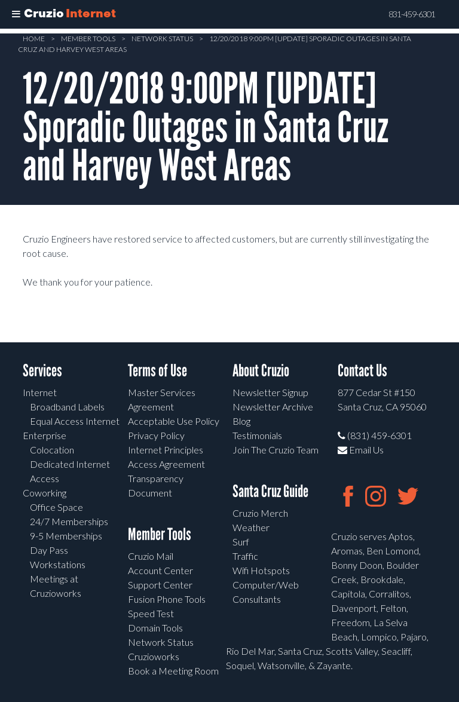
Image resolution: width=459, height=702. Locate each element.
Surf (240, 541)
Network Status (162, 38)
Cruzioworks (153, 656)
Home (34, 38)
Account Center (160, 570)
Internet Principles (165, 449)
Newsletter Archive (272, 406)
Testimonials (257, 435)
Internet (40, 392)
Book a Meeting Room (173, 670)
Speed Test (151, 613)
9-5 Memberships (66, 535)
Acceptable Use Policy (173, 421)
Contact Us (362, 370)
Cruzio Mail (150, 556)
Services (42, 370)
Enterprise (44, 435)
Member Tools (88, 38)
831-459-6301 (411, 14)
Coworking (44, 492)
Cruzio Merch (260, 513)
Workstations (57, 564)
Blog (241, 421)
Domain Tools (155, 627)
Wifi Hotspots (261, 570)
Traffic (245, 556)
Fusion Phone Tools (167, 599)
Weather (251, 527)
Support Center (160, 584)
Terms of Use (157, 370)
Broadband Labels (67, 406)
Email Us (361, 449)
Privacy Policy (156, 435)
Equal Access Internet (75, 421)
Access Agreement (166, 464)
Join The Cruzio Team (275, 449)
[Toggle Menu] (16, 14)
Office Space (56, 507)
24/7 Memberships (69, 521)
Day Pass (49, 550)
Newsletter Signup (270, 392)
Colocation (52, 449)
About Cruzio (260, 370)
